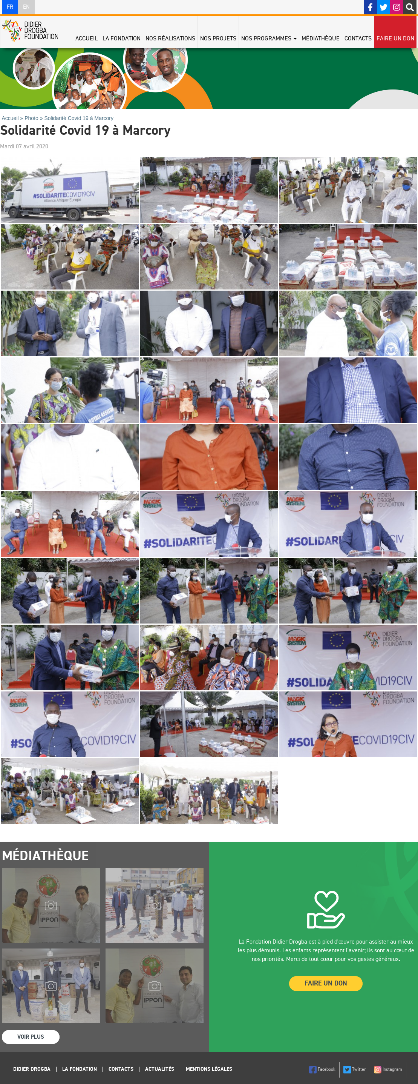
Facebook (322, 1069)
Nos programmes (269, 39)
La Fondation (122, 39)
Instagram (388, 1069)
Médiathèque (321, 39)
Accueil (86, 39)
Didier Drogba (32, 1069)
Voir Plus (30, 1037)
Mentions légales (209, 1069)
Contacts (358, 39)
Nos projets (218, 39)
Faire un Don (326, 983)
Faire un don (395, 39)
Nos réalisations (170, 39)
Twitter (354, 1069)
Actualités (159, 1069)
